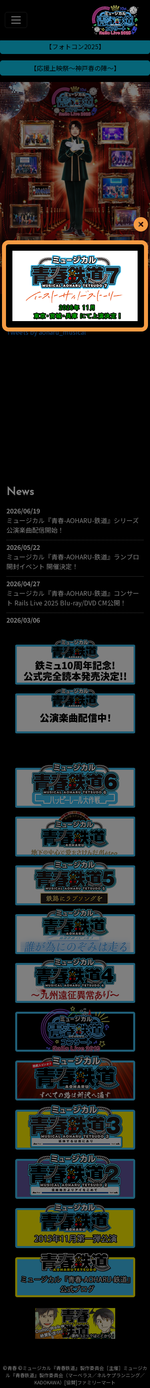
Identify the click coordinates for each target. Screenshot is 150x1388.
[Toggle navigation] (16, 20)
